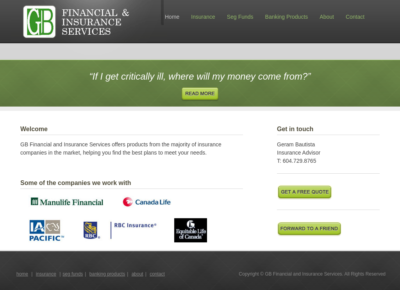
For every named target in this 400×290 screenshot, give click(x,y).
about (137, 274)
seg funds (72, 274)
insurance (46, 274)
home (22, 274)
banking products (107, 274)
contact (157, 274)
